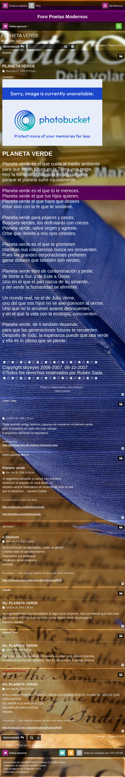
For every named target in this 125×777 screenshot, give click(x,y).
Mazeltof (30, 769)
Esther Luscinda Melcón (15, 455)
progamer (14, 769)
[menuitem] (34, 6)
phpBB (24, 762)
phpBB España (38, 765)
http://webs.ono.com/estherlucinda (23, 507)
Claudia (6, 590)
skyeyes (6, 53)
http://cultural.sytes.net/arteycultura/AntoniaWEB (32, 580)
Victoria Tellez (10, 632)
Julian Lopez (23, 41)
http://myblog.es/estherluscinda (21, 514)
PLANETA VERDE (20, 35)
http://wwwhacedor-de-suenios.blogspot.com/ (30, 445)
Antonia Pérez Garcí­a (14, 524)
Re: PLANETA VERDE (20, 603)
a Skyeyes (10, 537)
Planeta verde (13, 468)
